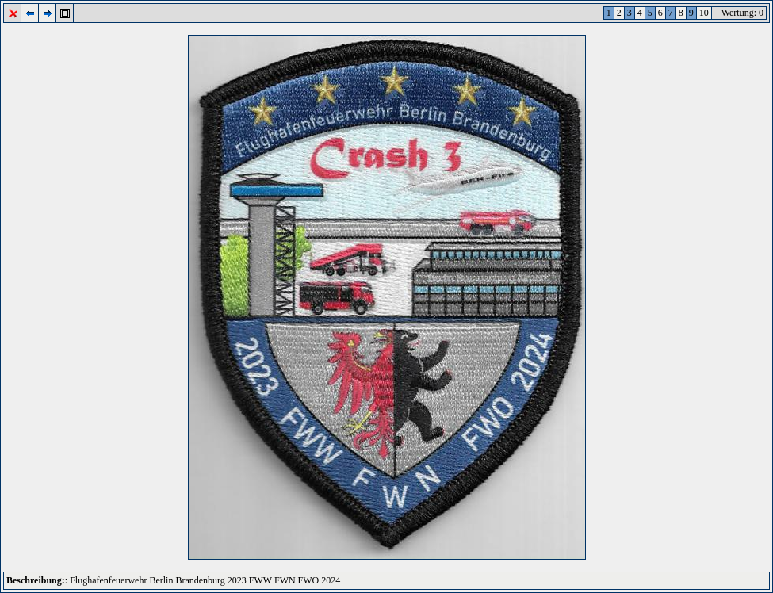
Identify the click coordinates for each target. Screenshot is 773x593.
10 (704, 12)
